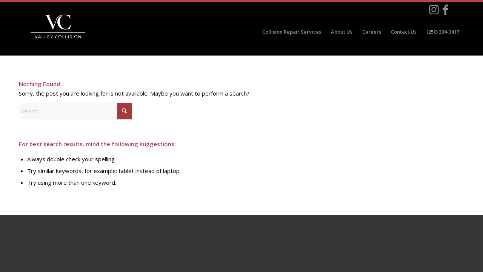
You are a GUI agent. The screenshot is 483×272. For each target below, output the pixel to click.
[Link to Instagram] (434, 9)
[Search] (75, 111)
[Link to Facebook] (445, 9)
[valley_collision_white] (58, 26)
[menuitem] (291, 31)
